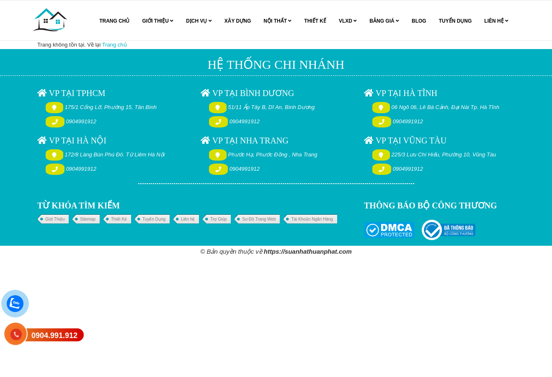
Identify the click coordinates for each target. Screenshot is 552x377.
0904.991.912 (54, 335)
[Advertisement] (251, 316)
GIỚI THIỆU (157, 21)
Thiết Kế (119, 219)
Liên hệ (188, 219)
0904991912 (81, 121)
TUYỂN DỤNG (455, 21)
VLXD (348, 21)
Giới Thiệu (54, 219)
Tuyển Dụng (153, 219)
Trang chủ (114, 45)
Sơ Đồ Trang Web (259, 219)
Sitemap (87, 219)
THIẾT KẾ (315, 21)
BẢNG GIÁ (384, 21)
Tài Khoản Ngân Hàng (312, 219)
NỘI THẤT (277, 21)
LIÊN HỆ (496, 21)
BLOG (419, 21)
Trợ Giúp (218, 219)
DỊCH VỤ (199, 21)
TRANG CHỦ (114, 21)
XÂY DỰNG (237, 21)
